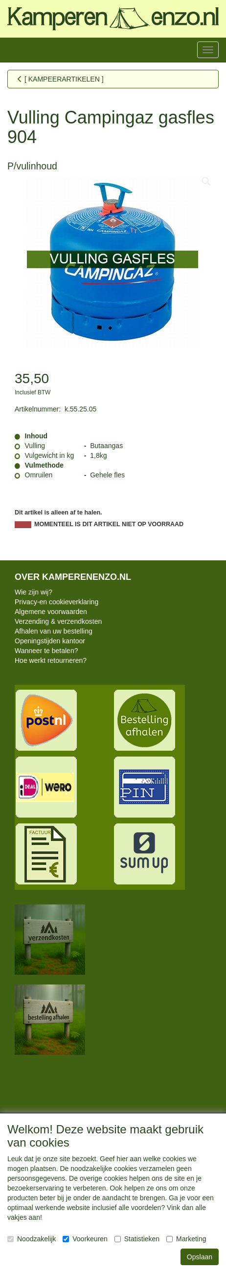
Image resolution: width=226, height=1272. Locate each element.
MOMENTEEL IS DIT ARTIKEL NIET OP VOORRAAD (108, 524)
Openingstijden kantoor (50, 641)
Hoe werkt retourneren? (51, 660)
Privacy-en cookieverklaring (56, 602)
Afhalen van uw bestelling (53, 631)
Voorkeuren (85, 1239)
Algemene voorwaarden (51, 611)
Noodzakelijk (31, 1239)
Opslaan (199, 1257)
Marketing (186, 1239)
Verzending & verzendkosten (58, 621)
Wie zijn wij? (33, 592)
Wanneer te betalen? (46, 651)
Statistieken (136, 1239)
